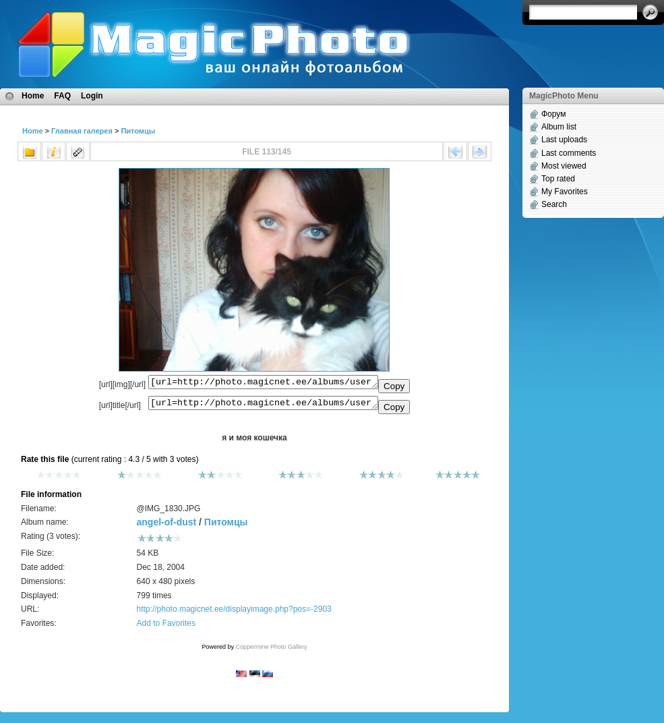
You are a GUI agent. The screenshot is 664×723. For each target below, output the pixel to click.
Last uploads (564, 139)
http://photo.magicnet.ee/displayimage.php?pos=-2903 (234, 613)
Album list (558, 127)
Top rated (558, 178)
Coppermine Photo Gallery (271, 650)
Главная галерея (82, 131)
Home (33, 95)
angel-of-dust (167, 526)
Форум (553, 114)
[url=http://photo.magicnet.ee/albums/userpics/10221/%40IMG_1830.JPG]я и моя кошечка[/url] (263, 406)
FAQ (62, 95)
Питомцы (138, 131)
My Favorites (564, 191)
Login (92, 95)
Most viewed (563, 166)
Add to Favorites (166, 627)
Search (554, 204)
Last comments (568, 153)
